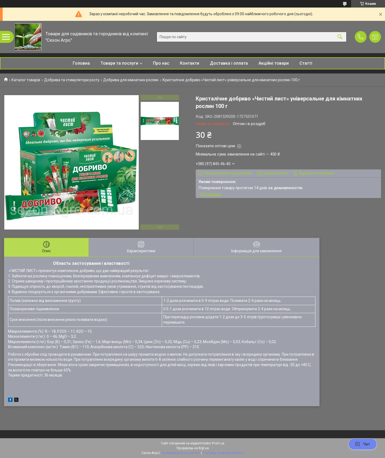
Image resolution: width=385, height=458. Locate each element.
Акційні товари (274, 63)
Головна (81, 63)
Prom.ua (218, 443)
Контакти (189, 63)
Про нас (161, 63)
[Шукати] (339, 37)
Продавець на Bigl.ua (192, 448)
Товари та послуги (119, 63)
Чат (362, 444)
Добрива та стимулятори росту (71, 80)
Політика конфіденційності (223, 453)
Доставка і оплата (229, 63)
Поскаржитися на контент (180, 453)
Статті (305, 63)
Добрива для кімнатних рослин (131, 80)
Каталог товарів (25, 80)
